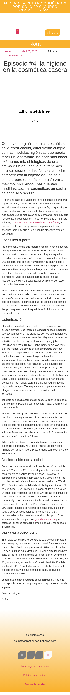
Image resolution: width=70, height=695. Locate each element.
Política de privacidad (35, 675)
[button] (17, 31)
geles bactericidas (44, 519)
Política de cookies (35, 684)
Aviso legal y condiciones (35, 666)
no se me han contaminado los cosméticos (35, 222)
